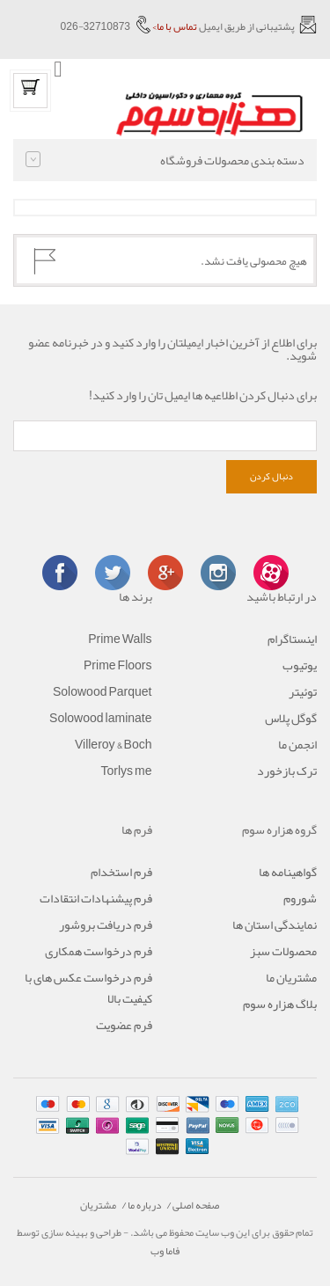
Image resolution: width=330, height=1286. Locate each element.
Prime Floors (117, 665)
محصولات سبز (283, 951)
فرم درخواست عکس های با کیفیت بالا (88, 988)
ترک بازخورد (287, 770)
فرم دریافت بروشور (105, 924)
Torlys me (125, 770)
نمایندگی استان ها (274, 924)
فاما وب (165, 1250)
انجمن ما (297, 744)
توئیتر (303, 691)
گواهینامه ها (288, 871)
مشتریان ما (291, 977)
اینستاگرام (292, 638)
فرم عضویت (124, 1024)
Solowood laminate (100, 717)
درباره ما (144, 1205)
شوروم (300, 898)
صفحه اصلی (195, 1205)
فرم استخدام (121, 871)
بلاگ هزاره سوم (280, 1003)
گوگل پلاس (291, 717)
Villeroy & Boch (113, 744)
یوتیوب (299, 665)
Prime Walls (119, 638)
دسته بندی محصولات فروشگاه (165, 160)
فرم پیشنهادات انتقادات (96, 898)
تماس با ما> (174, 26)
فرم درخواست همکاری (98, 951)
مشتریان (98, 1205)
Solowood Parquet (102, 691)
